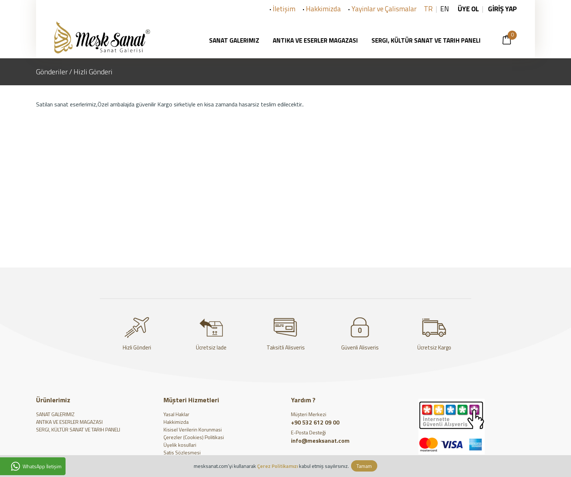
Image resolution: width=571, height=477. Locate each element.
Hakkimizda (323, 8)
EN (444, 8)
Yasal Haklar (176, 414)
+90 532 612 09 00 (315, 422)
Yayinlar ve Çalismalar (384, 8)
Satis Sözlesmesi (182, 452)
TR (428, 8)
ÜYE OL (468, 8)
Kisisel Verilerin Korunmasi (193, 429)
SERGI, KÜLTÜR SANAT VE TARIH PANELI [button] (428, 40)
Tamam (364, 466)
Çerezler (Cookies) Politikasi (194, 437)
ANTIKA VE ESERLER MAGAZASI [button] (317, 40)
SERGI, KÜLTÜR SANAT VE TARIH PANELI (78, 429)
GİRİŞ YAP (502, 8)
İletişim (284, 8)
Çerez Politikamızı (277, 466)
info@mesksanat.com (322, 440)
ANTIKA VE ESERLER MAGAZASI (69, 422)
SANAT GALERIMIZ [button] (236, 40)
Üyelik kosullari (180, 445)
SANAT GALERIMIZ (55, 414)
